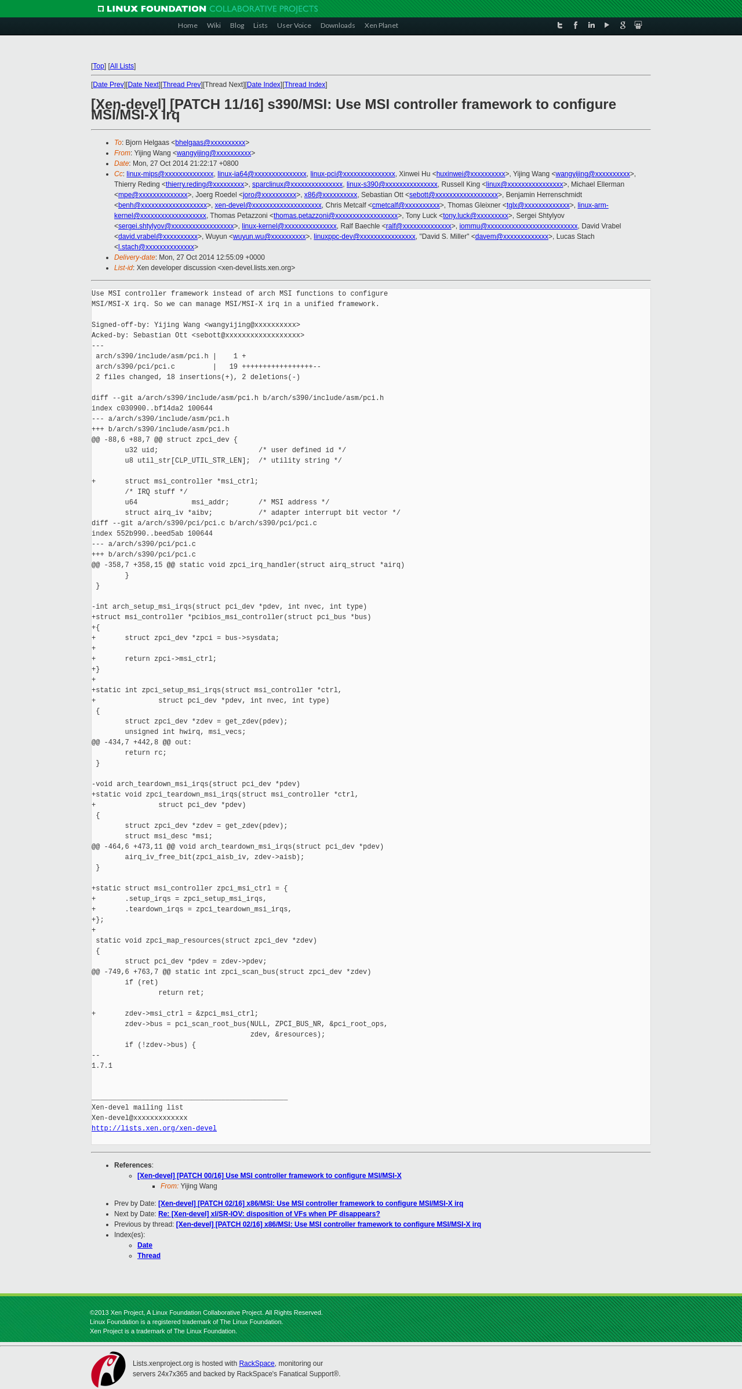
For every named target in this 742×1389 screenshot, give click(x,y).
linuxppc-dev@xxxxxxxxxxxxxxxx (365, 236)
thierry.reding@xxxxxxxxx (205, 184)
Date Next (143, 85)
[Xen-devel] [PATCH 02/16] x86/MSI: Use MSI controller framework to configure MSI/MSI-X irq (310, 1203)
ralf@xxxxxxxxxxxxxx (419, 226)
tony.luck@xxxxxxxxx (475, 216)
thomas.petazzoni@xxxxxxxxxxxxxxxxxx (336, 216)
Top (98, 66)
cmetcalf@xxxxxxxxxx (406, 205)
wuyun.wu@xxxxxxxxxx (269, 236)
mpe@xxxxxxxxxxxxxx (153, 195)
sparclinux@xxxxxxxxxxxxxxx (297, 184)
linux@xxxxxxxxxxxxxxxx (524, 184)
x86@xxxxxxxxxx (331, 195)
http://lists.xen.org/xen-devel (154, 1128)
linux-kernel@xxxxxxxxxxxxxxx (289, 226)
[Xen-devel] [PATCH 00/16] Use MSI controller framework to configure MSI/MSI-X (269, 1176)
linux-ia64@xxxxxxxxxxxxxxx (262, 174)
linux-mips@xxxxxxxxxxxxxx (169, 174)
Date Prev (108, 85)
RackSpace (256, 1363)
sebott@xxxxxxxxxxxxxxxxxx (453, 195)
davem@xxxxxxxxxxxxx (511, 236)
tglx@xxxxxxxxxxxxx (538, 205)
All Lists (122, 66)
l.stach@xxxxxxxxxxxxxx (156, 247)
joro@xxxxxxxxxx (269, 195)
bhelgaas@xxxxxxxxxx (210, 143)
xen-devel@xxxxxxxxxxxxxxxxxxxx (268, 205)
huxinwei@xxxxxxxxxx (471, 174)
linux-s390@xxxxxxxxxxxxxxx (392, 184)
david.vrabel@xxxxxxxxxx (158, 236)
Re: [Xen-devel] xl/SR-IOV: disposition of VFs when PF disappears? (269, 1214)
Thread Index (305, 85)
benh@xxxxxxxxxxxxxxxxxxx (162, 205)
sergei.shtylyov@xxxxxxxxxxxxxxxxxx (176, 226)
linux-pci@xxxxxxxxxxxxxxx (352, 174)
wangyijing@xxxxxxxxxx (214, 153)
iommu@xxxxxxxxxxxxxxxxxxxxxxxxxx (518, 226)
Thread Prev (181, 85)
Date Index (264, 85)
